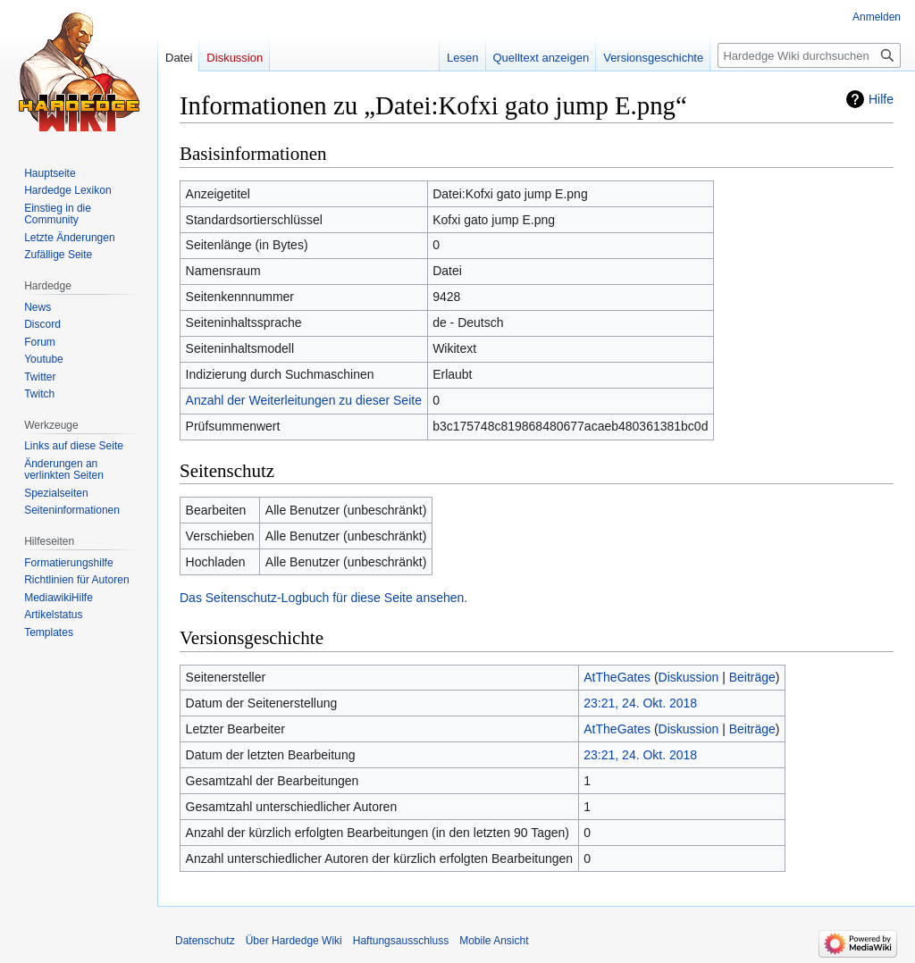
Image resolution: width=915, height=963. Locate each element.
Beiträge (752, 677)
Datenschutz (205, 940)
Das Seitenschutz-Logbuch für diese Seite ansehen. (323, 597)
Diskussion (689, 677)
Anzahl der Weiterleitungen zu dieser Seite (304, 400)
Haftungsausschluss (401, 940)
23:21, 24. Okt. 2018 (640, 703)
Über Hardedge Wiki (294, 940)
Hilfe (881, 99)
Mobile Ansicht (493, 940)
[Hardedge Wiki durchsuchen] (809, 55)
